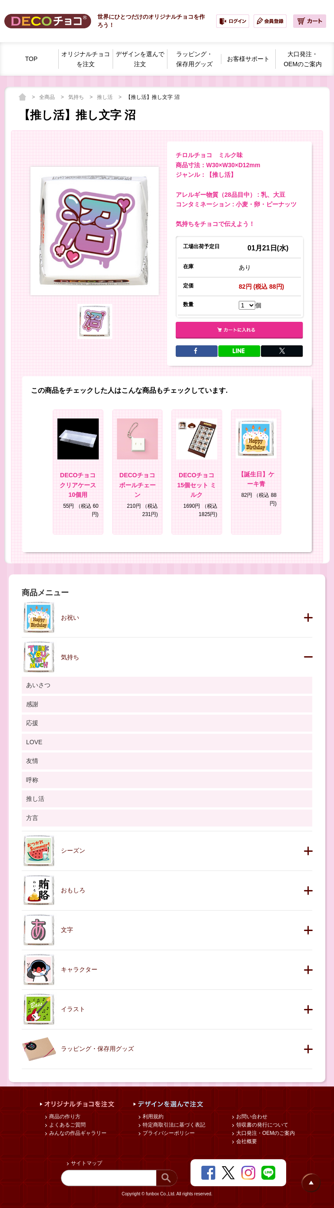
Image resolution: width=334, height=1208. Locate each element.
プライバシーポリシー (168, 1133)
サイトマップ (86, 1163)
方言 (32, 817)
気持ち (76, 97)
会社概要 (246, 1141)
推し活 (105, 97)
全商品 (47, 97)
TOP (31, 58)
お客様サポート (248, 58)
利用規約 (152, 1117)
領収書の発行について (261, 1125)
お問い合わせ (251, 1117)
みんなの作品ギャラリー (77, 1133)
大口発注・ (303, 60)
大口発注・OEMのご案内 (265, 1133)
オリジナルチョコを (85, 60)
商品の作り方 (64, 1117)
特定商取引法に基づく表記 (173, 1125)
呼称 (32, 779)
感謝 (32, 704)
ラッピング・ (194, 60)
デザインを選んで (140, 60)
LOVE (34, 742)
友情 (32, 760)
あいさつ (38, 685)
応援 (32, 722)
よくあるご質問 (67, 1125)
